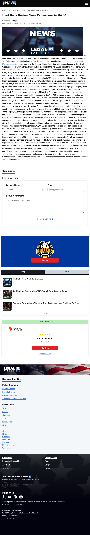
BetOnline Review (9, 395)
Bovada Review (8, 392)
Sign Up (45, 260)
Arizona (5, 442)
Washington (7, 422)
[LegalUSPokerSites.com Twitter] (4, 496)
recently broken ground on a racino (29, 89)
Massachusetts (8, 445)
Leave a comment (15, 196)
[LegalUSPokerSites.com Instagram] (21, 496)
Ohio (4, 425)
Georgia (5, 431)
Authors (48, 461)
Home (4, 10)
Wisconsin (6, 448)
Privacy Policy (51, 458)
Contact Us (7, 458)
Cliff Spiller (15, 21)
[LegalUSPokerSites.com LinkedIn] (15, 496)
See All (45, 313)
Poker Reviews (10, 385)
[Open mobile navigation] (86, 3)
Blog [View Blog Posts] (23, 272)
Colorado (6, 437)
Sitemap (5, 468)
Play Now (45, 348)
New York (6, 440)
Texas (4, 408)
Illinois (5, 434)
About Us (6, 465)
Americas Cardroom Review (14, 399)
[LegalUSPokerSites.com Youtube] (9, 496)
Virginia (5, 418)
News (10, 10)
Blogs (47, 465)
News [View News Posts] (67, 272)
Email (50, 185)
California (6, 415)
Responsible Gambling (11, 461)
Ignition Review (45, 354)
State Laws (8, 404)
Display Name (13, 185)
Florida (5, 412)
